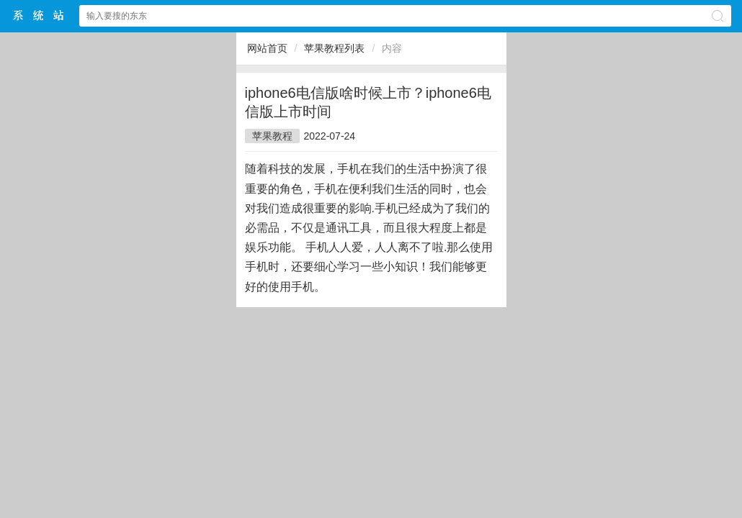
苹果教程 (272, 136)
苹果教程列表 (334, 48)
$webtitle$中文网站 (39, 15)
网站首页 (267, 48)
